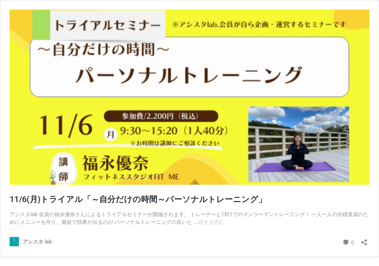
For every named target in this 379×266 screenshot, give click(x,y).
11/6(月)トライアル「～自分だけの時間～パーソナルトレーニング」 (138, 199)
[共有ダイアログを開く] (364, 240)
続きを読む (211, 222)
